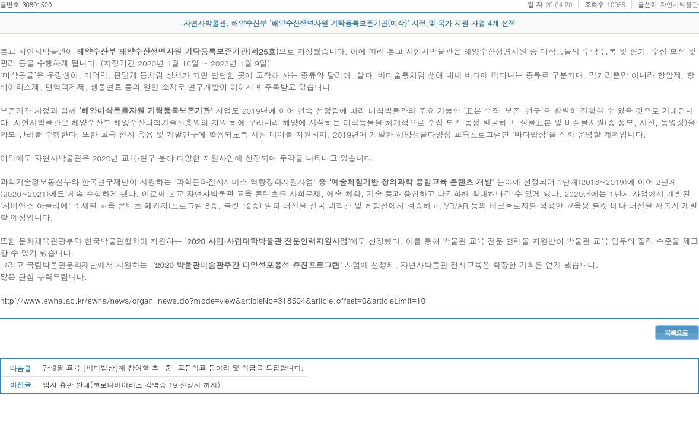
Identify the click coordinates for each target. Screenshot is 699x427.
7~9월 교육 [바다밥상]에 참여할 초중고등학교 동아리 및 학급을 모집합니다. (173, 367)
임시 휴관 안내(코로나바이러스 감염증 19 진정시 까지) (131, 385)
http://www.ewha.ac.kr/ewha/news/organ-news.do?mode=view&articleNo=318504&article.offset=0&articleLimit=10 (212, 300)
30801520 (37, 4)
